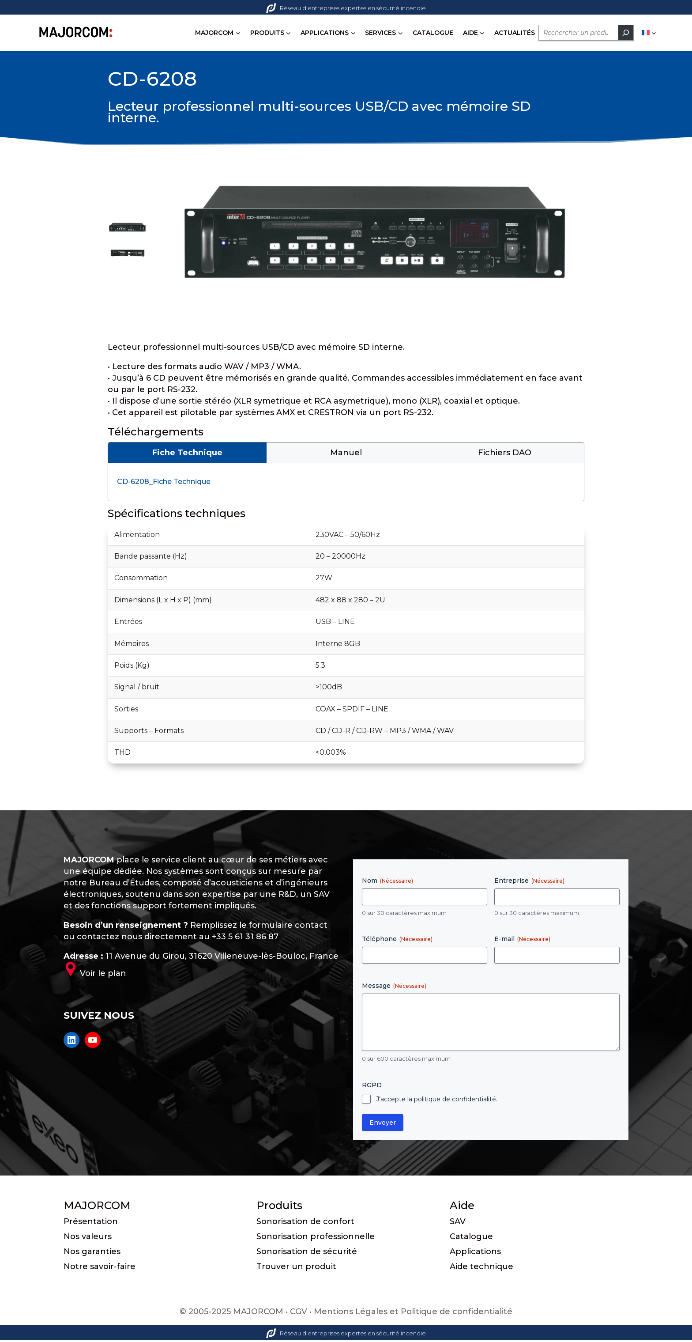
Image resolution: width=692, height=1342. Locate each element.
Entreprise (529, 882)
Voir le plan (103, 975)
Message (394, 988)
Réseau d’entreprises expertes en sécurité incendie (346, 8)
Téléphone (397, 941)
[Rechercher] (626, 32)
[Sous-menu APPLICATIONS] (354, 32)
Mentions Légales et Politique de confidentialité (413, 1314)
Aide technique (481, 1269)
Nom (387, 882)
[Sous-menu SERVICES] (401, 32)
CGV (298, 1314)
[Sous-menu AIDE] (483, 32)
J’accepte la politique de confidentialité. (436, 1101)
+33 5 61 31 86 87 (245, 938)
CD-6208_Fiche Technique (164, 484)
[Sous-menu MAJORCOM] (239, 32)
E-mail (522, 941)
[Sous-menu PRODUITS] (289, 32)
